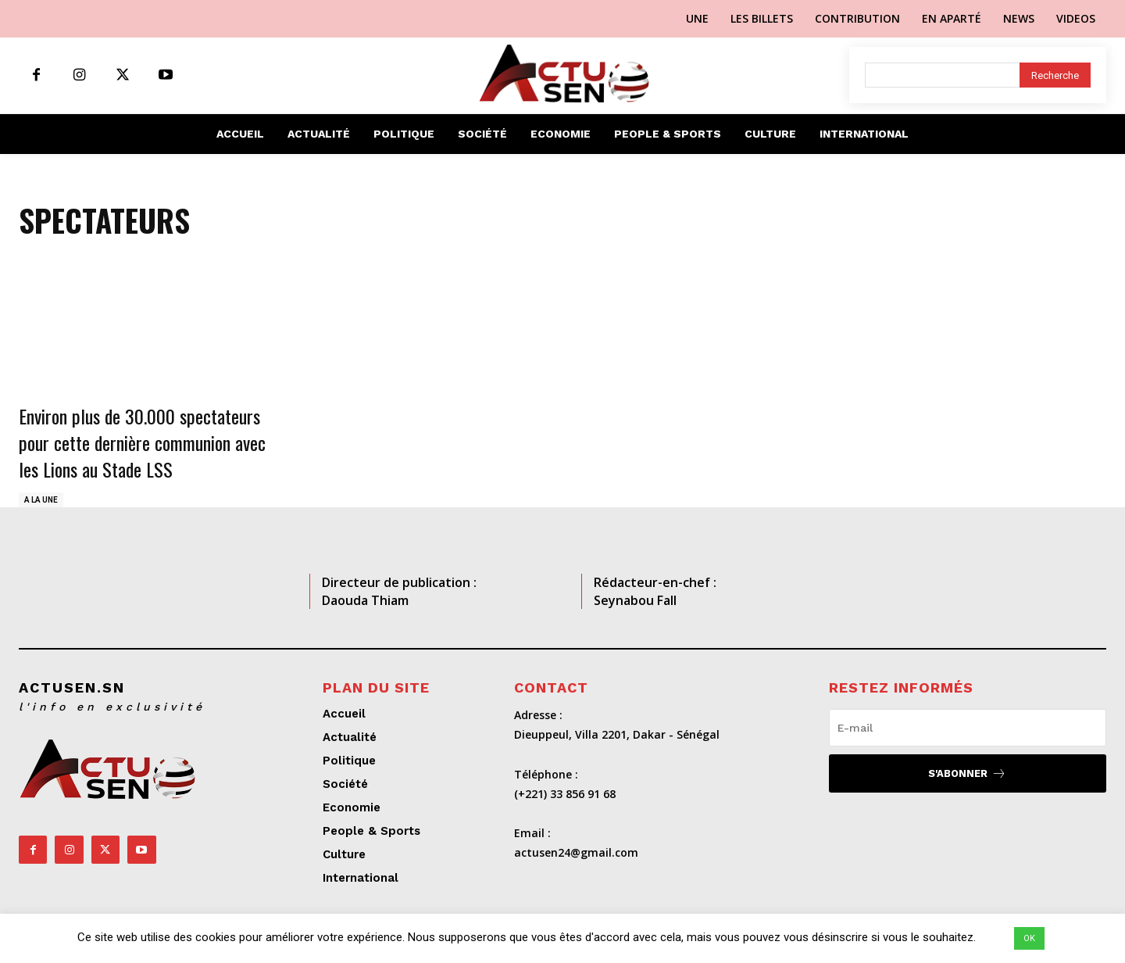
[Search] (1055, 75)
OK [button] (1029, 938)
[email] (967, 727)
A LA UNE (41, 500)
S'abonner (967, 773)
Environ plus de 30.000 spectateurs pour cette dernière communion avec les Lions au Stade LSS (142, 442)
